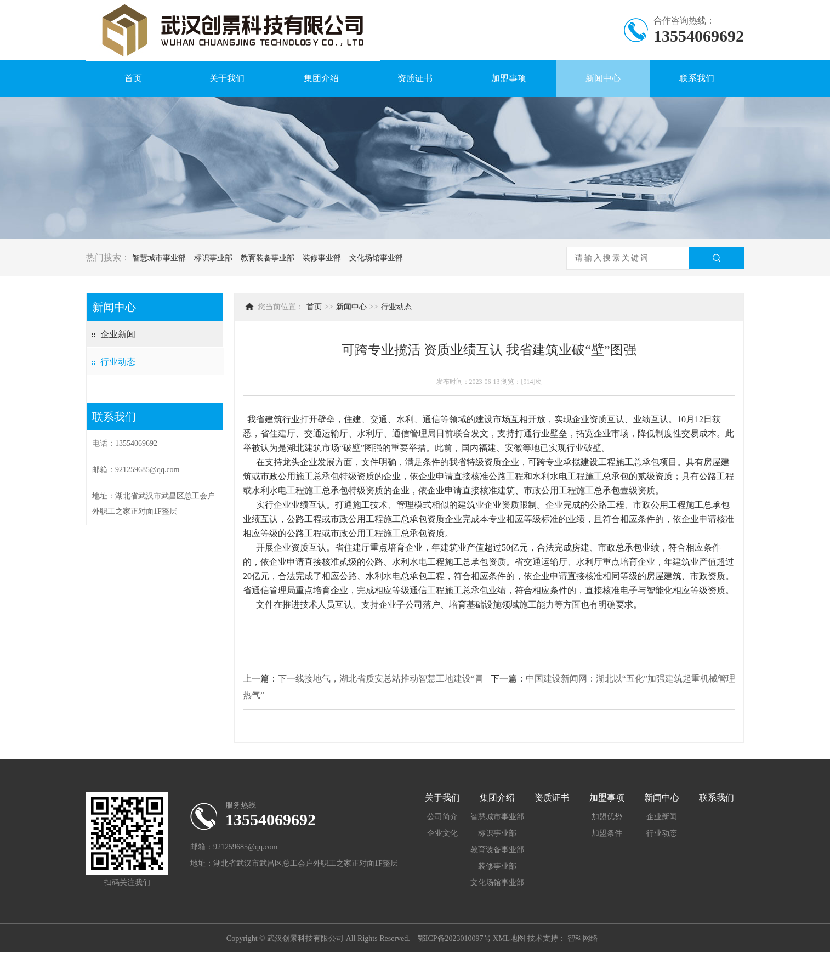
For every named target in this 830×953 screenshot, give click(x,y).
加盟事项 (508, 78)
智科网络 (582, 938)
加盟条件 (607, 833)
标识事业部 (213, 258)
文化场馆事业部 (376, 258)
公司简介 (442, 817)
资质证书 (415, 78)
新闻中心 (603, 78)
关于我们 (227, 78)
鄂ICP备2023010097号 (454, 938)
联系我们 (696, 78)
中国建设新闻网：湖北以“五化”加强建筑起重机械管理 (630, 678)
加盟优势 (607, 817)
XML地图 (509, 938)
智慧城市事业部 (159, 258)
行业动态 (117, 361)
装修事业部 (322, 258)
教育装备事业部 (267, 258)
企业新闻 (117, 334)
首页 (133, 78)
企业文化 (442, 833)
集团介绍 (321, 78)
